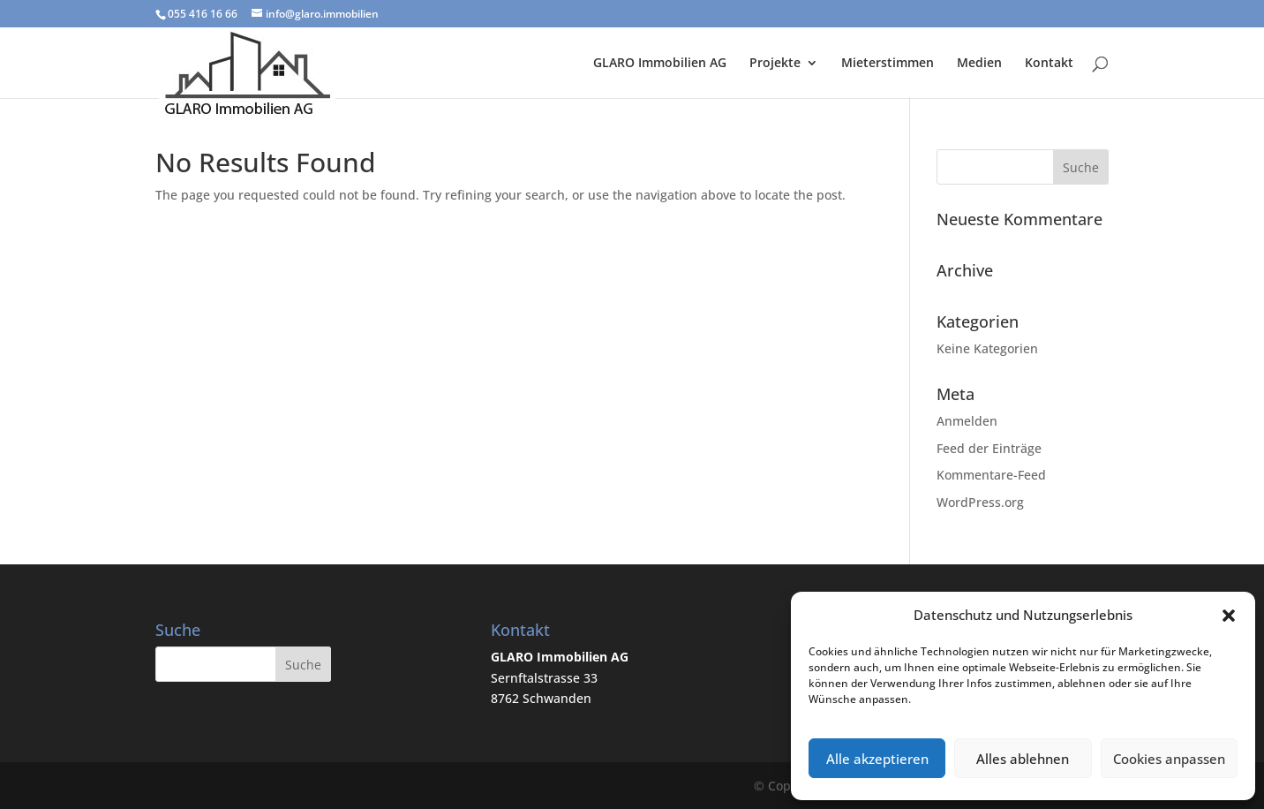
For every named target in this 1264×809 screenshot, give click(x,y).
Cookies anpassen (1169, 758)
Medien (979, 64)
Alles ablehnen (1022, 758)
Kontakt (1049, 64)
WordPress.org (980, 502)
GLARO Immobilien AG (659, 64)
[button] (1229, 615)
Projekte (775, 64)
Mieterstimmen (887, 64)
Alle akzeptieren (877, 758)
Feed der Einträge (989, 448)
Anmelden (967, 420)
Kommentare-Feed (991, 474)
